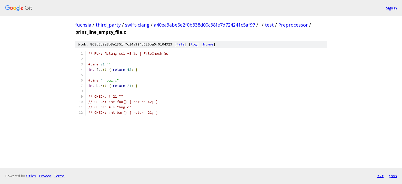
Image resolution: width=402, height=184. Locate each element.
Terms (59, 176)
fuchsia (83, 25)
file (180, 44)
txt (380, 176)
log (194, 44)
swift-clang (137, 25)
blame (208, 44)
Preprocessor (293, 25)
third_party (108, 25)
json (393, 176)
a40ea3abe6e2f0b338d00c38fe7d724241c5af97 (204, 25)
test (269, 25)
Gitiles (31, 176)
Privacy (45, 176)
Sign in (391, 8)
